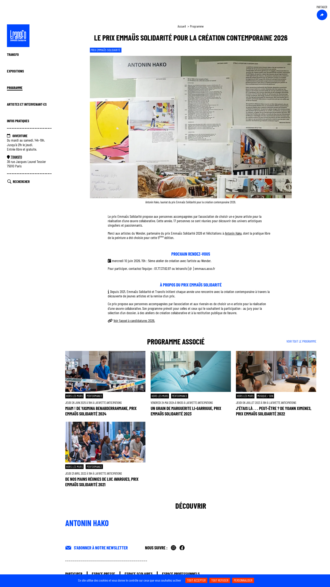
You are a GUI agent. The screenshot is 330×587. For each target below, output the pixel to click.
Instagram (173, 547)
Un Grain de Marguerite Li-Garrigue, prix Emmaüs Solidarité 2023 (186, 411)
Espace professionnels (181, 573)
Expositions (15, 71)
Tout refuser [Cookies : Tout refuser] (219, 580)
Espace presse (103, 573)
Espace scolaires (139, 573)
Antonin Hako (233, 233)
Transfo (13, 54)
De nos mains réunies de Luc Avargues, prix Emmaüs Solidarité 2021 (101, 481)
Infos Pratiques (18, 121)
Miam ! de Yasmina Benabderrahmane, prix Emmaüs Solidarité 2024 (101, 411)
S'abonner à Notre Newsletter (101, 547)
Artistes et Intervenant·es (27, 104)
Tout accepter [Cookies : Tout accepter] (196, 580)
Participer (73, 573)
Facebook (182, 547)
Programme (15, 87)
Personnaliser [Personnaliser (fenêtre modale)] (243, 580)
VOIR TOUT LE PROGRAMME (301, 341)
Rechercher (21, 181)
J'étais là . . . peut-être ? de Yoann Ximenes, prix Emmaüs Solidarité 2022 (273, 411)
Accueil (182, 26)
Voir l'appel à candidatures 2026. (134, 320)
